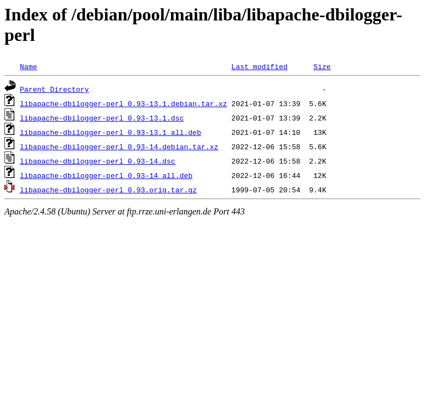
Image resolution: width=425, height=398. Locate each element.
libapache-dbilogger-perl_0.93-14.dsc (97, 161)
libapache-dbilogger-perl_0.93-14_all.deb (106, 175)
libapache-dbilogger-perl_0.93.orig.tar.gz (108, 190)
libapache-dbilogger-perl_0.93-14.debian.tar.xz (119, 146)
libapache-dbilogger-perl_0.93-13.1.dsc (102, 118)
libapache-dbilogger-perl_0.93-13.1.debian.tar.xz (123, 103)
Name (28, 66)
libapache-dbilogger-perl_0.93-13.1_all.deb (110, 132)
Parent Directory (54, 89)
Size (321, 66)
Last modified (259, 66)
